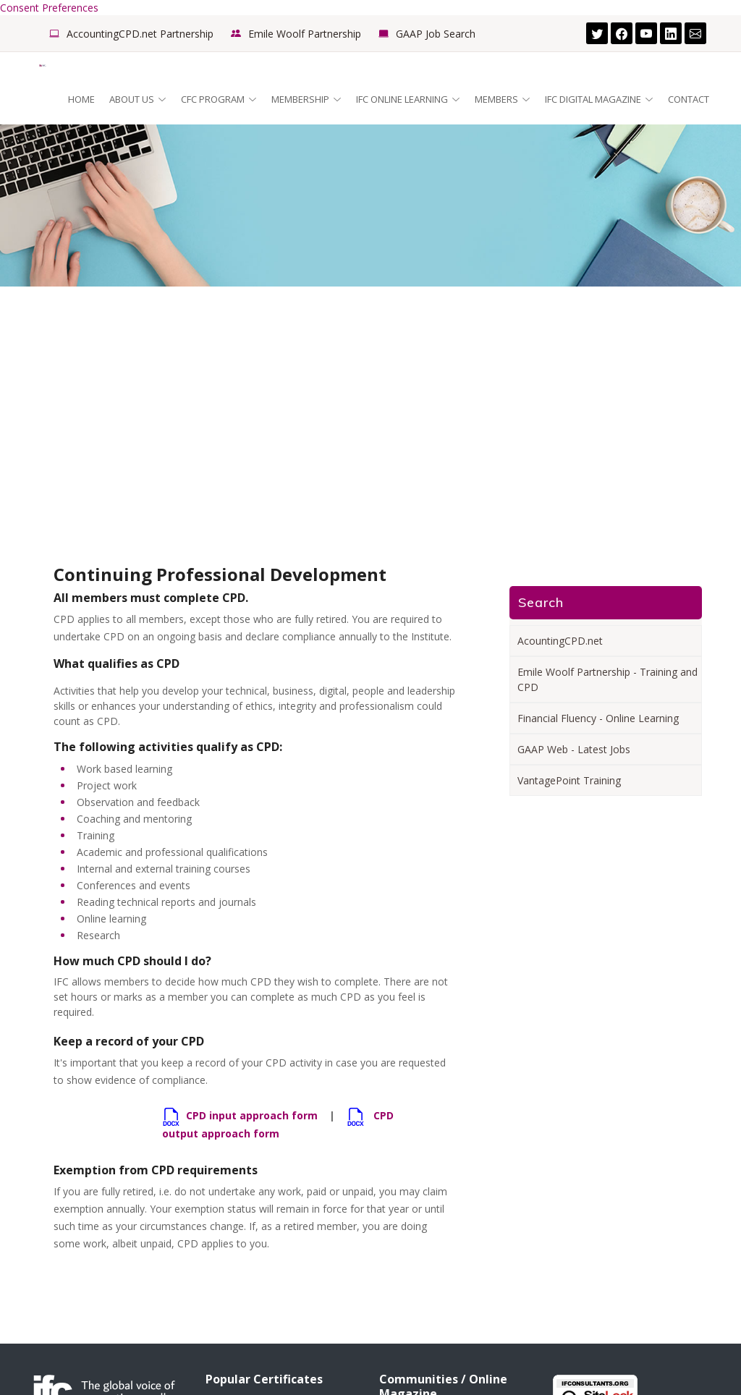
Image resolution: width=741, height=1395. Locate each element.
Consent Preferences (49, 7)
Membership (306, 99)
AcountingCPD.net (560, 641)
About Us (137, 99)
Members (502, 99)
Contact (688, 99)
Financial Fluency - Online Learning (598, 718)
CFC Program (219, 99)
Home (81, 99)
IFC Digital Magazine (599, 99)
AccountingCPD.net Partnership (140, 34)
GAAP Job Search (435, 34)
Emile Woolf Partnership (304, 34)
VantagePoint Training (569, 780)
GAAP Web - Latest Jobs (573, 749)
